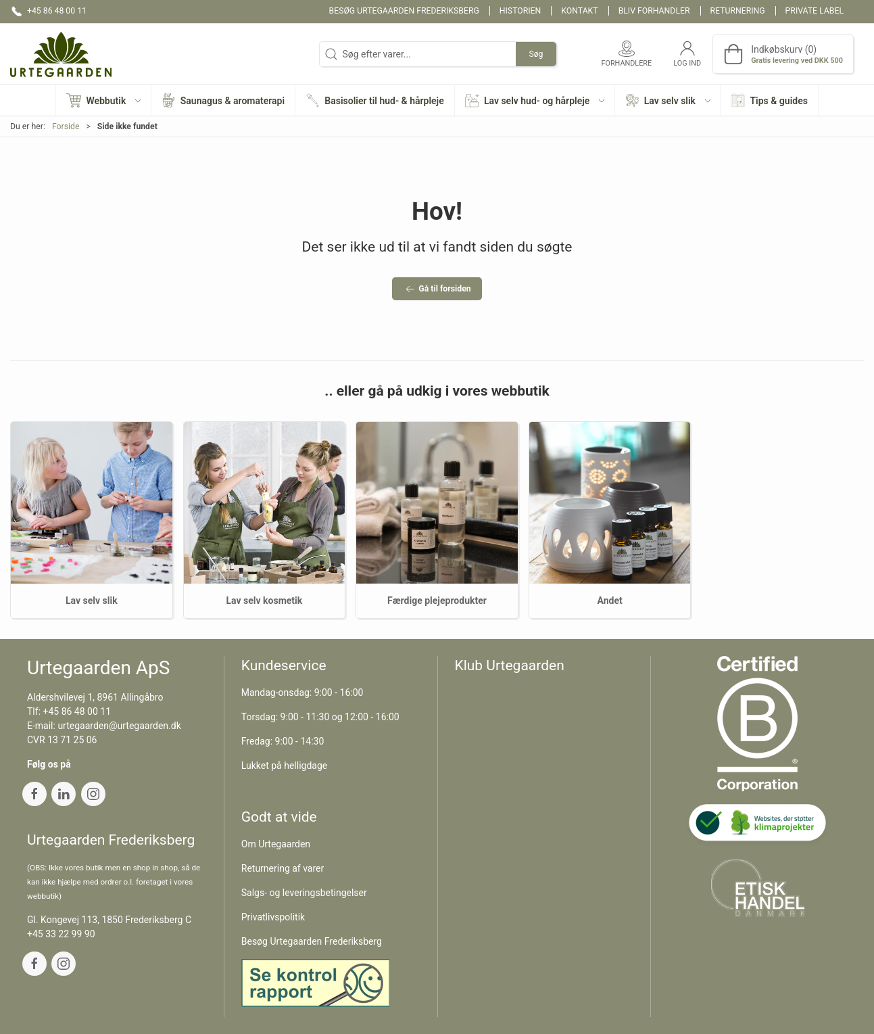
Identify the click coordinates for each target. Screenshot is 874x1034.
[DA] (61, 54)
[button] (103, 100)
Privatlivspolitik (273, 917)
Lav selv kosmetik (264, 600)
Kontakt (579, 11)
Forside (66, 126)
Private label (814, 11)
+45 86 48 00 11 (77, 711)
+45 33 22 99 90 (61, 934)
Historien (520, 11)
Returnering (737, 11)
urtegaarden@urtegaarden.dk (118, 725)
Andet (609, 600)
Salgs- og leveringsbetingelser (304, 892)
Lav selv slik (92, 600)
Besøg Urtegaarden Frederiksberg (404, 11)
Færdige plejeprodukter (437, 600)
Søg (536, 54)
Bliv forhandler (654, 11)
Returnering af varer (282, 868)
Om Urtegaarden (275, 844)
